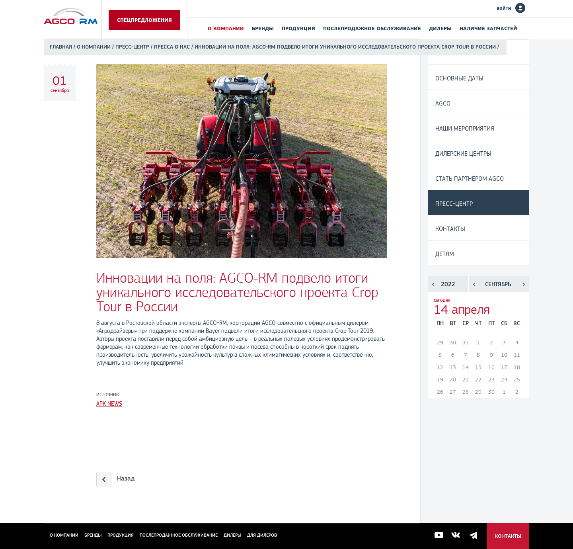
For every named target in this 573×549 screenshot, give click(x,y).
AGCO (442, 103)
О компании (226, 28)
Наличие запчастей (488, 28)
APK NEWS (109, 404)
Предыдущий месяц (474, 284)
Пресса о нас (172, 47)
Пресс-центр (132, 47)
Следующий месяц (524, 284)
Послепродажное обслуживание (372, 28)
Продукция (298, 28)
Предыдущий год (433, 284)
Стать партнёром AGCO (469, 178)
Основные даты (459, 78)
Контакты (450, 228)
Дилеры (440, 28)
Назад (125, 478)
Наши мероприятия (464, 128)
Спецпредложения (144, 20)
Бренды (263, 28)
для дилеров (262, 535)
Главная (61, 47)
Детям (444, 253)
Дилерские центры (463, 153)
